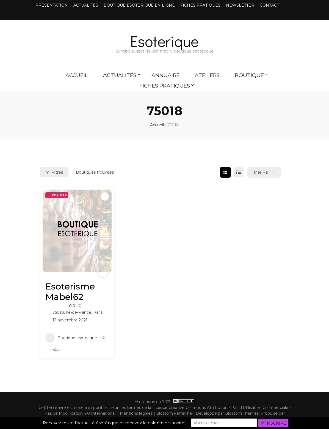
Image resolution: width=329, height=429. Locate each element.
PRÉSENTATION (51, 5)
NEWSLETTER (240, 5)
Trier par (261, 172)
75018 (58, 312)
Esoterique (164, 41)
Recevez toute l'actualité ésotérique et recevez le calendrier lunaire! (114, 423)
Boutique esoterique (71, 338)
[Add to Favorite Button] (105, 196)
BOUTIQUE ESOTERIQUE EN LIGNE (139, 5)
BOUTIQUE (249, 75)
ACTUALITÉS (85, 5)
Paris (98, 312)
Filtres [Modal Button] (54, 172)
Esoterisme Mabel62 (70, 291)
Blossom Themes (242, 413)
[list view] (238, 172)
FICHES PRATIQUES (200, 5)
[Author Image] (103, 272)
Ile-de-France (78, 312)
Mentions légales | (138, 413)
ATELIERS (207, 75)
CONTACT (269, 5)
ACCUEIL (76, 75)
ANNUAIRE (165, 75)
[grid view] (225, 172)
